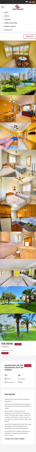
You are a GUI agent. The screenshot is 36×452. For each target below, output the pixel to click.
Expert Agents (10, 26)
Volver (27, 365)
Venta (6, 16)
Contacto (8, 30)
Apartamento (10, 382)
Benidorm (5, 346)
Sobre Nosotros (10, 23)
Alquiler (7, 19)
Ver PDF (4, 353)
